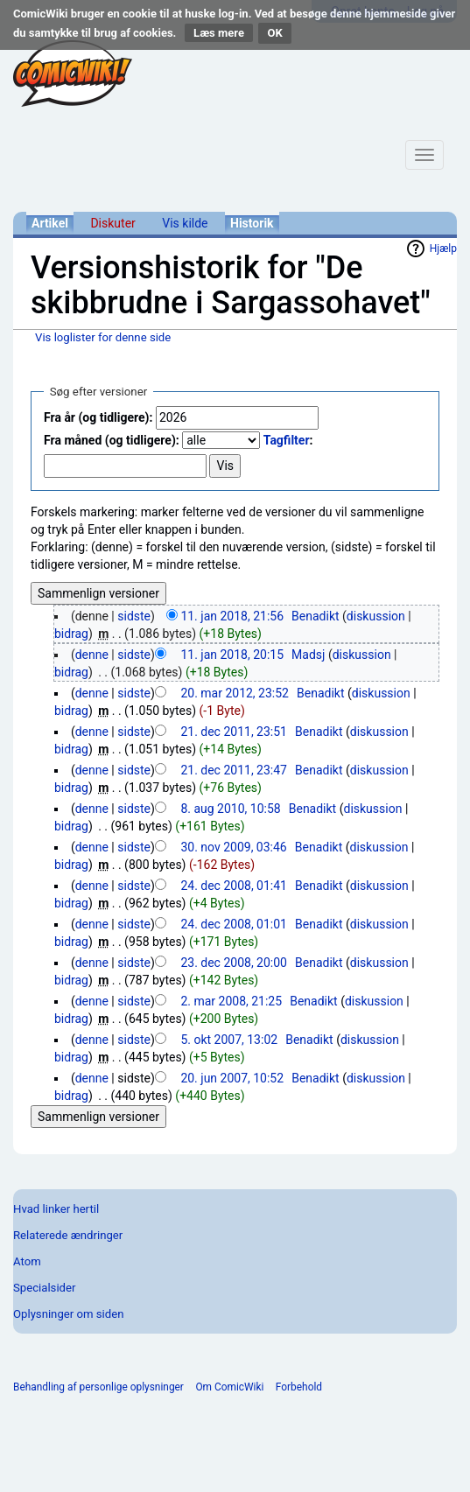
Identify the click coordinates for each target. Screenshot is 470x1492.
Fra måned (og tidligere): (111, 440)
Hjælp (443, 248)
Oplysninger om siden (68, 1313)
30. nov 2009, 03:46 (233, 847)
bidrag (71, 634)
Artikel (50, 223)
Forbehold (299, 1387)
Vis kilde (184, 223)
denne (92, 655)
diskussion (376, 616)
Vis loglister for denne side (103, 337)
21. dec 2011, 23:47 (233, 770)
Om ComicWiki (229, 1387)
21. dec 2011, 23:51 (233, 732)
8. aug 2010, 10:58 (230, 809)
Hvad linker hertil (56, 1208)
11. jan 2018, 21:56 (232, 616)
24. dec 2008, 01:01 (233, 924)
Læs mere (218, 32)
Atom (27, 1261)
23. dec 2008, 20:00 (233, 963)
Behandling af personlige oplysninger (98, 1387)
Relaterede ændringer (68, 1235)
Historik (252, 223)
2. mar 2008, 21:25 (231, 1001)
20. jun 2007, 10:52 (232, 1078)
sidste (134, 616)
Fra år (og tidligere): (98, 417)
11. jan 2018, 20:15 (232, 655)
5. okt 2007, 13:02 (228, 1040)
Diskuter (112, 223)
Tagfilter (286, 440)
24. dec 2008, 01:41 (233, 886)
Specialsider (44, 1287)
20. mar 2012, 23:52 (234, 693)
